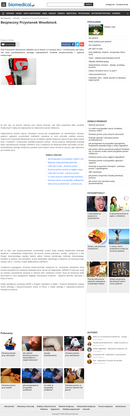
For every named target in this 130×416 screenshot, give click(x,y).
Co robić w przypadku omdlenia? (48, 387)
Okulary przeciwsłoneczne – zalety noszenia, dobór (111, 342)
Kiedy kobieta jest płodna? (100, 41)
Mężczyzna (71, 13)
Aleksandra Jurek (98, 345)
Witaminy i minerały (25, 406)
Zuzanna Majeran (98, 357)
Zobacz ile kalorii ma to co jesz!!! (103, 70)
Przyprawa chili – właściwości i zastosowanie (109, 354)
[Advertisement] (42, 31)
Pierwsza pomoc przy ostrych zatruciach (106, 134)
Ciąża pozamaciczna (97, 74)
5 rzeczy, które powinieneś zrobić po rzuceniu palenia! (119, 248)
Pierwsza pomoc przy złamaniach (72, 354)
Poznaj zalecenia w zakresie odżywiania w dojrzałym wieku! (96, 281)
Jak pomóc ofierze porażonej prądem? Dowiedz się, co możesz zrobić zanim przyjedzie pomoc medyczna (109, 151)
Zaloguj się (110, 4)
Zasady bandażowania (50, 354)
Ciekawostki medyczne (86, 406)
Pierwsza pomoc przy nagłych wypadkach (107, 157)
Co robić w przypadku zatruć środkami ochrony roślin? (105, 129)
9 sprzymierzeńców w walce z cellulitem (119, 215)
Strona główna (3, 13)
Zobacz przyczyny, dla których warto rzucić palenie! (118, 281)
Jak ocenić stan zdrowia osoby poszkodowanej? (102, 182)
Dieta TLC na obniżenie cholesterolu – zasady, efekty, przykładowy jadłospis (111, 337)
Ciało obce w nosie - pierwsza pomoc (63, 173)
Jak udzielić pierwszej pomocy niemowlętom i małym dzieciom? (30, 356)
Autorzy (92, 332)
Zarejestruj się (122, 4)
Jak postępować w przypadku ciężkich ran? (66, 159)
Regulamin (55, 409)
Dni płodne (93, 38)
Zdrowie (10, 13)
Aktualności (9, 406)
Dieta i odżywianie (32, 13)
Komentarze (9, 44)
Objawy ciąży (109, 27)
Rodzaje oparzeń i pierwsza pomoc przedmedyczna (104, 139)
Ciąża (44, 13)
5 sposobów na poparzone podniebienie (94, 216)
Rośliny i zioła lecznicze (46, 406)
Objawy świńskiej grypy (99, 61)
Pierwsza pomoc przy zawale (9, 386)
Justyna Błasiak (98, 339)
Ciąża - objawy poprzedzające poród (104, 58)
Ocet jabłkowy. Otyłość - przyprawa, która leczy (107, 53)
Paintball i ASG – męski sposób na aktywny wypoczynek (107, 79)
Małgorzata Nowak (99, 363)
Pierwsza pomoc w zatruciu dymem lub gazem (74, 387)
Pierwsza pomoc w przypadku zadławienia (66, 180)
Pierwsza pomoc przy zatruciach (9, 354)
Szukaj (89, 4)
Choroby (116, 13)
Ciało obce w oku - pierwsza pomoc (63, 166)
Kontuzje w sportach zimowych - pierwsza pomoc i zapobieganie (107, 167)
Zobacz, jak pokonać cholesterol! (96, 247)
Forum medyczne (105, 406)
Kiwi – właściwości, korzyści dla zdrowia (107, 360)
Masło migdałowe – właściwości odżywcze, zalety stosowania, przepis (111, 348)
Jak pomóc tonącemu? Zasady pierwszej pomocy (106, 176)
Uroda (19, 13)
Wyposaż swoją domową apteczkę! (62, 162)
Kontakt (86, 409)
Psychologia (84, 13)
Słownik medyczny (66, 406)
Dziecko (52, 13)
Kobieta (61, 13)
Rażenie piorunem (96, 125)
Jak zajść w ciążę (96, 48)
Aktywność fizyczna (100, 13)
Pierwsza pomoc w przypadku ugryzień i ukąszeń (106, 161)
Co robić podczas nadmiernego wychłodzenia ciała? (66, 176)
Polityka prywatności (71, 409)
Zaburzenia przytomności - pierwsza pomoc (66, 184)
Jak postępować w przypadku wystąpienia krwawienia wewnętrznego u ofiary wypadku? (108, 144)
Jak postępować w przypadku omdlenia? (30, 387)
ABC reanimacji (95, 172)
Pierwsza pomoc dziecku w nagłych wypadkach (66, 169)
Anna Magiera (97, 351)
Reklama (44, 409)
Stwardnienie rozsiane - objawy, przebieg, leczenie (107, 66)
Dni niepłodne (95, 45)
